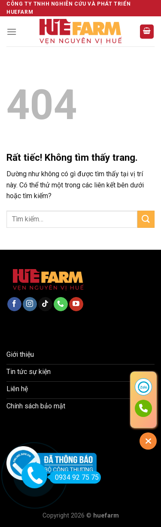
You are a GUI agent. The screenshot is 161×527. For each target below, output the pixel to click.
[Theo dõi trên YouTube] (76, 304)
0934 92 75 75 (74, 477)
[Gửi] (146, 219)
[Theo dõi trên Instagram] (30, 304)
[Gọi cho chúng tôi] (61, 304)
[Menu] (11, 31)
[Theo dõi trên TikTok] (45, 304)
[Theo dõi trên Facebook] (14, 304)
